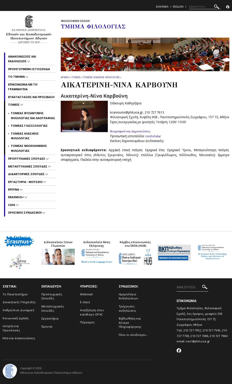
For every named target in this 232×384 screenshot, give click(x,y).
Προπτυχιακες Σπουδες (27, 159)
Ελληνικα (162, 7)
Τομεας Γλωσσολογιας (29, 126)
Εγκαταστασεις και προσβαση (31, 97)
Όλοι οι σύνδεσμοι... (133, 335)
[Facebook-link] (227, 7)
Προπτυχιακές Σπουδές (51, 296)
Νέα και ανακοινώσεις (19, 338)
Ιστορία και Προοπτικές (11, 328)
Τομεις (75, 77)
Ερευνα (14, 189)
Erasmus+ (16, 197)
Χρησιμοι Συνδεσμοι (25, 212)
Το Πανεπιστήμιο (15, 294)
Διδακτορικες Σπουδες (26, 174)
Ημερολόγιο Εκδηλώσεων (128, 296)
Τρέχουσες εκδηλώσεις (127, 308)
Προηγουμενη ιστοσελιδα (29, 69)
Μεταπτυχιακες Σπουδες (28, 166)
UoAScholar (153, 136)
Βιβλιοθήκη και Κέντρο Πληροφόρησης (130, 322)
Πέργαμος (87, 322)
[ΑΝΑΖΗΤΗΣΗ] (205, 6)
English (178, 7)
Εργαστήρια (50, 318)
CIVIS (12, 205)
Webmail (86, 294)
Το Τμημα (17, 77)
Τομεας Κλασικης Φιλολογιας (100, 77)
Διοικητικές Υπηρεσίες (19, 302)
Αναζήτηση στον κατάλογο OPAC (92, 312)
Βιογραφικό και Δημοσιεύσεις (131, 131)
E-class (85, 302)
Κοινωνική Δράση (16, 318)
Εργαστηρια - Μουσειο (25, 182)
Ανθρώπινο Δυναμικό (18, 310)
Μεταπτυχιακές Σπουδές (52, 308)
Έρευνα (46, 326)
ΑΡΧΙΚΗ (65, 77)
